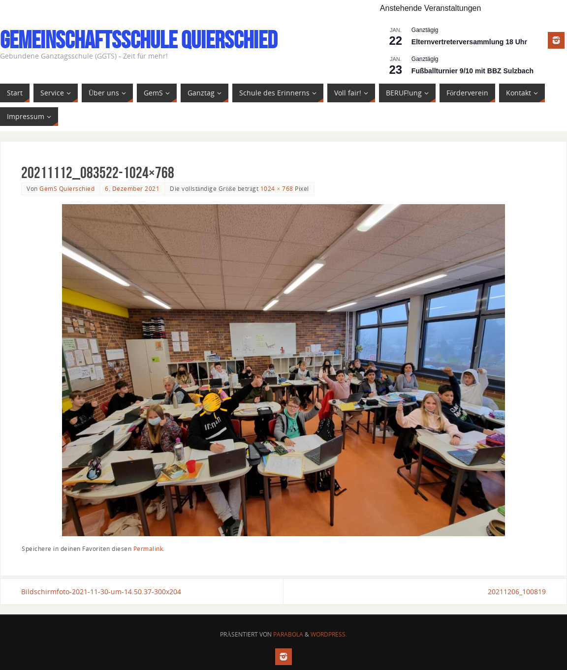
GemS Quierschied (66, 188)
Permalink (148, 548)
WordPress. (329, 634)
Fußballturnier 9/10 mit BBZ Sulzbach (472, 71)
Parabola (288, 634)
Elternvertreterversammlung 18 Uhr (469, 42)
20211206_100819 (517, 591)
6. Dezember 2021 (132, 188)
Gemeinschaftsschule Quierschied (138, 40)
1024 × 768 (276, 188)
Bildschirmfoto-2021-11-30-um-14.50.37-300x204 (101, 591)
